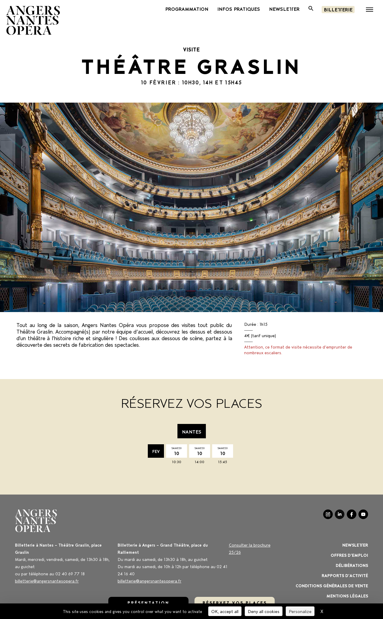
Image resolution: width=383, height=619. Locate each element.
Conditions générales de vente (332, 585)
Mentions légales (347, 595)
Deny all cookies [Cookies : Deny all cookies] (263, 611)
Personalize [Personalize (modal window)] (300, 611)
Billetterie (338, 9)
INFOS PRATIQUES (238, 8)
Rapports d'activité (345, 575)
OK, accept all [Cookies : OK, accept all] (224, 611)
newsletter (284, 8)
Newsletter (355, 544)
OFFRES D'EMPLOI (349, 555)
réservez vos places (235, 602)
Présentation (148, 602)
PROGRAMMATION (186, 8)
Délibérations (352, 565)
